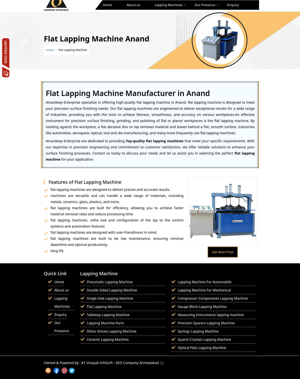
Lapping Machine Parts (105, 323)
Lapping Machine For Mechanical (204, 290)
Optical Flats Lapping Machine (202, 347)
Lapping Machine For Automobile (205, 282)
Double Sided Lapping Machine (112, 290)
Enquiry (233, 5)
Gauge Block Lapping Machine (202, 306)
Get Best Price (222, 252)
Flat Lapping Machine (104, 306)
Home (107, 5)
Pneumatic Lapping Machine (110, 282)
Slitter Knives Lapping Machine (111, 331)
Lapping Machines (169, 5)
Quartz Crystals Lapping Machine (204, 339)
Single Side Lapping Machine (110, 298)
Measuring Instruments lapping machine (211, 314)
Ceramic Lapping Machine (108, 339)
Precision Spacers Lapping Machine (206, 323)
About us (133, 5)
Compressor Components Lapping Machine (213, 298)
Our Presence (205, 5)
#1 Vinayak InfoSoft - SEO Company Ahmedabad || (122, 362)
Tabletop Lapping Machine (108, 314)
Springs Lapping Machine (198, 331)
